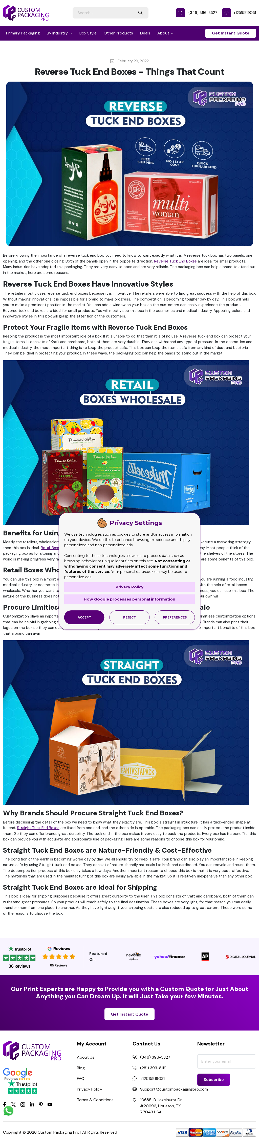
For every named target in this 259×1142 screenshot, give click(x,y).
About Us (85, 1057)
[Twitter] (13, 1105)
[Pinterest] (41, 1104)
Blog (81, 1068)
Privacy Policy (89, 1089)
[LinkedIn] (32, 1104)
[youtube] (50, 1105)
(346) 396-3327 (196, 12)
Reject (129, 617)
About (163, 33)
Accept (84, 617)
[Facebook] (4, 1104)
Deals (145, 33)
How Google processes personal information (129, 599)
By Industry (57, 33)
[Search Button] (140, 13)
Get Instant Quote (230, 33)
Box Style (88, 33)
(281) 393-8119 (153, 1068)
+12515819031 (239, 12)
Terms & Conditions (95, 1099)
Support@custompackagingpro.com (174, 1089)
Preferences (175, 617)
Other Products (118, 33)
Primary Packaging (23, 33)
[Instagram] (22, 1105)
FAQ (80, 1078)
